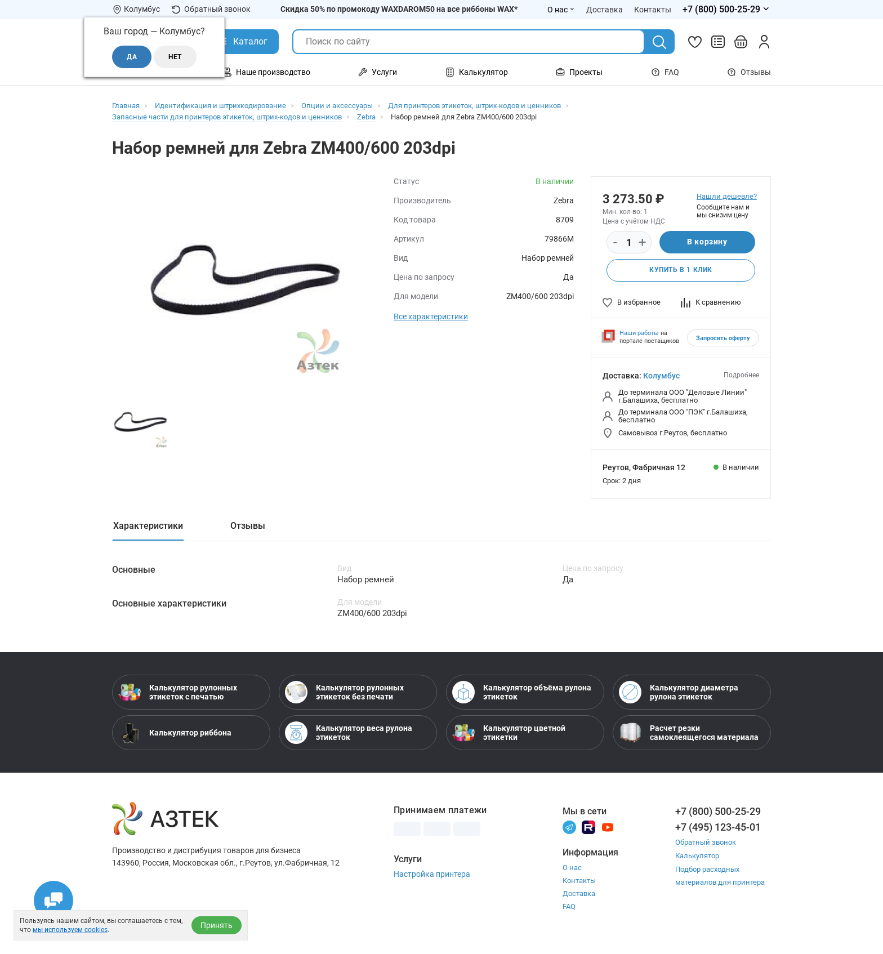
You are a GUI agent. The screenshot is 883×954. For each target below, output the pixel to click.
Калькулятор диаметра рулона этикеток (678, 692)
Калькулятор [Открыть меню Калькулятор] (476, 72)
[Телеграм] (569, 827)
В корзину (707, 242)
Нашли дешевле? (727, 196)
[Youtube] (607, 827)
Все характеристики (431, 316)
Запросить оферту (723, 338)
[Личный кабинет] (764, 41)
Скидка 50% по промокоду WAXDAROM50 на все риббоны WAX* (399, 9)
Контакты (579, 881)
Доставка (579, 894)
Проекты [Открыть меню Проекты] (579, 72)
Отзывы (749, 72)
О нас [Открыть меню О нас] (561, 9)
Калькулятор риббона (174, 733)
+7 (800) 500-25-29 (718, 812)
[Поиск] (659, 42)
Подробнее (741, 375)
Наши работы (639, 333)
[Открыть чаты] (53, 900)
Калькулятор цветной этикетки (508, 733)
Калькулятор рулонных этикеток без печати (344, 692)
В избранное (632, 302)
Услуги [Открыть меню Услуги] (377, 72)
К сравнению (711, 302)
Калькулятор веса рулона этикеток (348, 733)
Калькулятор (697, 856)
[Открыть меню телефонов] (727, 9)
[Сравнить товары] (718, 41)
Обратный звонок (211, 9)
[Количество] (629, 242)
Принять (216, 925)
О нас (572, 868)
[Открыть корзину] (741, 41)
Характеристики (148, 525)
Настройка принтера (432, 874)
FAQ (665, 72)
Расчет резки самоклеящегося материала (689, 733)
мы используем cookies (70, 930)
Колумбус (661, 375)
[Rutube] (588, 827)
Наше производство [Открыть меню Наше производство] (266, 72)
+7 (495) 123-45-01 (718, 827)
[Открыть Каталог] (242, 41)
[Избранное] (695, 41)
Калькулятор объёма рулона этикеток (521, 692)
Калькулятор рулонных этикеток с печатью (177, 692)
